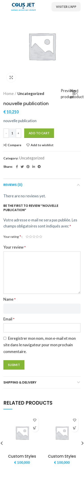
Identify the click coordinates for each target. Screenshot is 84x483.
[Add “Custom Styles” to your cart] (35, 428)
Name (9, 299)
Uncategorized (30, 93)
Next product (78, 93)
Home (8, 93)
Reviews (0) (13, 185)
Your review (14, 247)
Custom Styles (22, 456)
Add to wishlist (42, 145)
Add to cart (39, 133)
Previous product (69, 93)
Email (9, 319)
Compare (14, 145)
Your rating (12, 236)
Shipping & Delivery (19, 382)
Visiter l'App (66, 7)
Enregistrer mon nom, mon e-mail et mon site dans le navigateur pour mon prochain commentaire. (39, 345)
